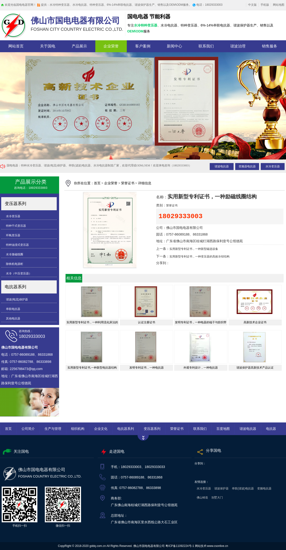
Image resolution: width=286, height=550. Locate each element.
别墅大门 (217, 497)
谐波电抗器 (221, 166)
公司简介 (28, 429)
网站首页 (16, 46)
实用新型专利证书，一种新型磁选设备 (193, 249)
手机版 (264, 4)
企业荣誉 (111, 46)
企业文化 (100, 429)
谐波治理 (237, 46)
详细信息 (144, 183)
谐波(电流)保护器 (17, 299)
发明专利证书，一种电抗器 (146, 367)
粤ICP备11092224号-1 (179, 546)
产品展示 (79, 46)
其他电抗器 (13, 318)
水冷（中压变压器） (19, 273)
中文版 (252, 4)
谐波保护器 (221, 488)
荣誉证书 (127, 183)
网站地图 (278, 4)
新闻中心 (174, 46)
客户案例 (142, 46)
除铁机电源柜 (14, 264)
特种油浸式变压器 (17, 245)
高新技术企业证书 (255, 322)
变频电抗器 (264, 488)
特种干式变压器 (16, 225)
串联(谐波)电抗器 (243, 488)
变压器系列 (15, 203)
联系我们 (206, 46)
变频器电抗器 (247, 166)
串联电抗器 (13, 309)
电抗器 (271, 429)
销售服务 (269, 46)
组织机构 (77, 429)
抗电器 (143, 105)
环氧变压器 (13, 235)
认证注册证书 (146, 322)
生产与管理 (53, 429)
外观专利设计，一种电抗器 (201, 367)
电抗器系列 (15, 286)
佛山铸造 (202, 497)
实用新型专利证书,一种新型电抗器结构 (92, 367)
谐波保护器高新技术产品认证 (255, 367)
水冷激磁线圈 (14, 254)
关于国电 (47, 46)
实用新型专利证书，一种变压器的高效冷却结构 (199, 257)
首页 (97, 183)
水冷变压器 (273, 166)
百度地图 (223, 429)
